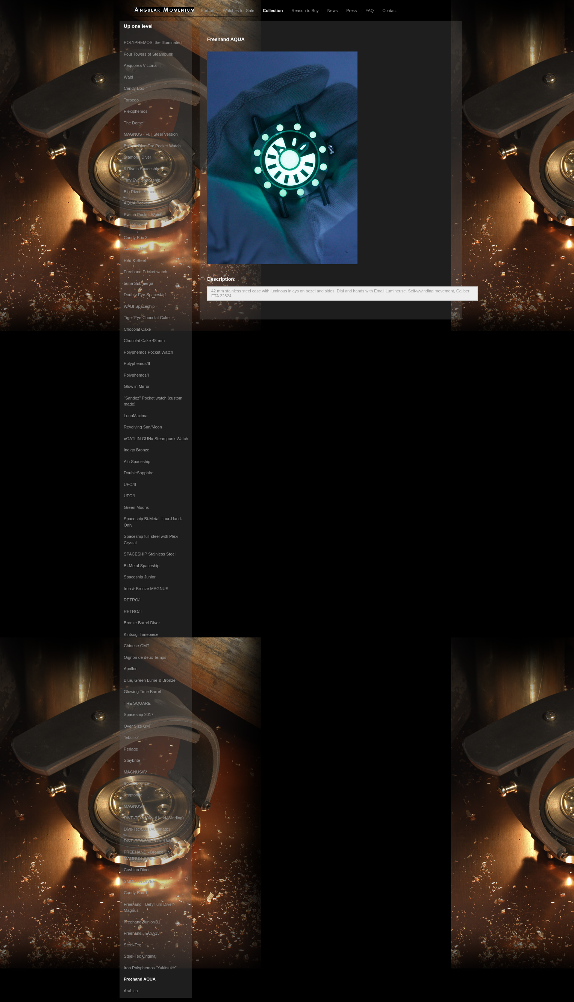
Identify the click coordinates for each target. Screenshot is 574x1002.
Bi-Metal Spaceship (141, 565)
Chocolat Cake (137, 329)
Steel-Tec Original (140, 956)
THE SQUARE (137, 703)
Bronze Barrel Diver (142, 623)
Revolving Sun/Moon (143, 427)
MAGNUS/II (134, 806)
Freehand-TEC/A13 (141, 933)
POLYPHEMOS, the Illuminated (153, 42)
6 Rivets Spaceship (141, 168)
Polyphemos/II (137, 363)
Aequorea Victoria (140, 65)
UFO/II (130, 484)
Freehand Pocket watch (145, 271)
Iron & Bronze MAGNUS (146, 588)
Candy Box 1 (135, 892)
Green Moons (136, 507)
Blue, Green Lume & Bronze (150, 680)
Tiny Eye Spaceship (142, 180)
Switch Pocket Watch (143, 214)
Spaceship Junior (139, 577)
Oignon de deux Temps (145, 657)
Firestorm (132, 226)
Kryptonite (133, 795)
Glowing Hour (136, 249)
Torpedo (131, 100)
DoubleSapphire (138, 473)
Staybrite (132, 760)
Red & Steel (135, 260)
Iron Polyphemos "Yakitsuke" (150, 968)
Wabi (128, 77)
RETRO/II (133, 611)
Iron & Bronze (136, 783)
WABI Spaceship (139, 306)
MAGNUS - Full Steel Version (151, 134)
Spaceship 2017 (138, 714)
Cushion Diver (137, 869)
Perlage (131, 749)
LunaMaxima (135, 415)
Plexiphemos (135, 111)
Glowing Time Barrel (142, 691)
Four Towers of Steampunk (148, 54)
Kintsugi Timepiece (141, 634)
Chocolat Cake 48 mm (144, 340)
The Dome (133, 123)
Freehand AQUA (140, 979)
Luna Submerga (138, 283)
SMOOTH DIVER (140, 881)
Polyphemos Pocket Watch (148, 352)
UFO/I (129, 495)
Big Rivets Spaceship (143, 191)
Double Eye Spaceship (144, 294)
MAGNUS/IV (135, 772)
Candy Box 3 (135, 237)
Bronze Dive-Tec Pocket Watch (152, 146)
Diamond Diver (137, 157)
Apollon (131, 668)
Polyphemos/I (136, 375)
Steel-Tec (132, 945)
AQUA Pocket (136, 203)
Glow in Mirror (136, 386)
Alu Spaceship (137, 461)
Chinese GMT (136, 645)
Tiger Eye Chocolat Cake (147, 317)
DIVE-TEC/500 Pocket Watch (150, 841)
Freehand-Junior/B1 (142, 922)
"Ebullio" (131, 737)
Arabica (131, 990)
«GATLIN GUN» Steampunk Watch (156, 438)
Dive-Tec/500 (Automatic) (147, 829)
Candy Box (134, 88)
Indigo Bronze (136, 450)
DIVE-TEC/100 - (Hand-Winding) (154, 818)
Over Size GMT (138, 726)
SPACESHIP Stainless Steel (150, 554)
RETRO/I (132, 600)
